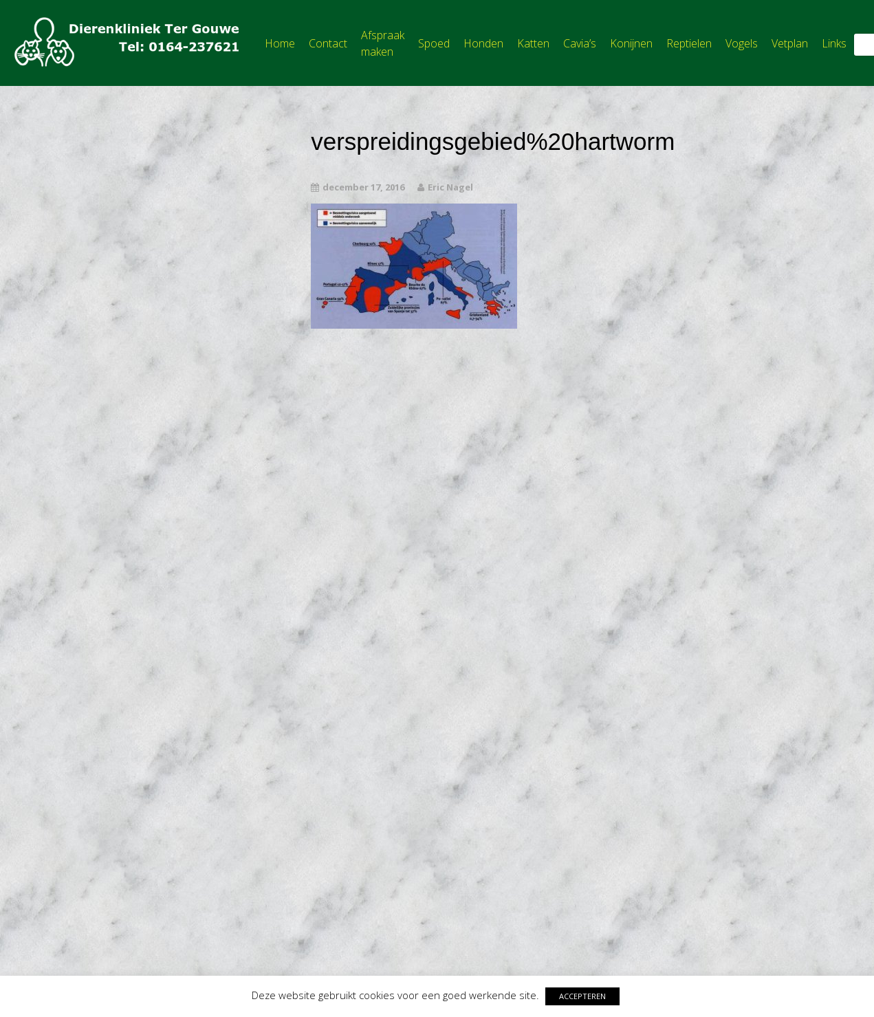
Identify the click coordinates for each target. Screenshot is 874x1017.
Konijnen (631, 43)
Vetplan (790, 43)
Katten (533, 43)
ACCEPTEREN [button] (582, 996)
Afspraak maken (382, 43)
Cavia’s (579, 43)
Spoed (434, 43)
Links (834, 43)
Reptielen (689, 43)
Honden (483, 43)
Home (280, 43)
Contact (328, 43)
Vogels (741, 43)
